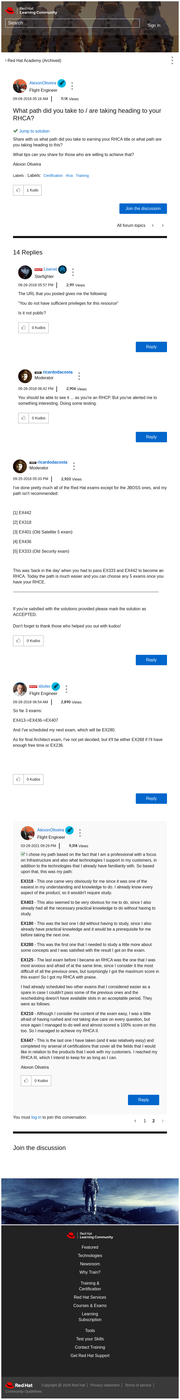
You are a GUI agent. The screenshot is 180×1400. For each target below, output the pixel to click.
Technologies (90, 1255)
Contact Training (90, 1347)
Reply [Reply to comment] (151, 347)
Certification (53, 175)
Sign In (153, 25)
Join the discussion (143, 208)
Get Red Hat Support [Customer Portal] (89, 1355)
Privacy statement (105, 1385)
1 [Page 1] (145, 1121)
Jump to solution (34, 131)
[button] (72, 85)
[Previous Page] (135, 1121)
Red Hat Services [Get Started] (90, 1297)
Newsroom (90, 1264)
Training (82, 175)
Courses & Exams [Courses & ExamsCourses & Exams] (90, 1305)
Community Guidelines (23, 1391)
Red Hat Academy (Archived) (34, 60)
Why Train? (90, 1272)
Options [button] (172, 60)
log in (36, 1117)
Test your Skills (90, 1339)
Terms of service (138, 1385)
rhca (69, 175)
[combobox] (72, 23)
